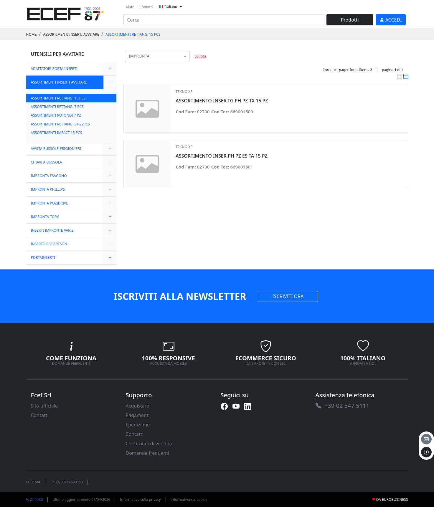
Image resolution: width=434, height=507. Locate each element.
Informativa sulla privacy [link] (140, 499)
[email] (426, 439)
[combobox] (157, 56)
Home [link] (31, 34)
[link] (65, 13)
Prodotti (350, 20)
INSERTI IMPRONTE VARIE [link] (52, 230)
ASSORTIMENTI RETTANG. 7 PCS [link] (57, 106)
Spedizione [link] (138, 424)
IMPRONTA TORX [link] (45, 216)
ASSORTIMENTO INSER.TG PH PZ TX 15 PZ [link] (222, 101)
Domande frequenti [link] (147, 453)
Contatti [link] (146, 6)
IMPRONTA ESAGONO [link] (49, 175)
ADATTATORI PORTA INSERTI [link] (54, 68)
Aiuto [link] (130, 6)
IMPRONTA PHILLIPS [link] (48, 189)
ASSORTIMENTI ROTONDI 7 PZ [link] (56, 115)
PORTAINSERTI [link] (43, 257)
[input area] (223, 19)
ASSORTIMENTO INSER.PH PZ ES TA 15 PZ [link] (222, 156)
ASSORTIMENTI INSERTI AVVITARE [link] (71, 34)
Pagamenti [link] (138, 415)
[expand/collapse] (109, 68)
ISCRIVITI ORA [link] (287, 296)
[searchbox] (186, 63)
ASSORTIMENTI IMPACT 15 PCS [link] (56, 132)
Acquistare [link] (137, 406)
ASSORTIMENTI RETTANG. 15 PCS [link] (132, 34)
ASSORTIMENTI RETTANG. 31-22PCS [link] (60, 124)
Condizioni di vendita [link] (149, 443)
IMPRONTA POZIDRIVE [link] (49, 203)
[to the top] (426, 452)
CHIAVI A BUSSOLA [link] (46, 162)
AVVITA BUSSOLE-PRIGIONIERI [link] (56, 148)
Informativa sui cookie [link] (189, 499)
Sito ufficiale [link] (44, 406)
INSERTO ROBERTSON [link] (49, 243)
